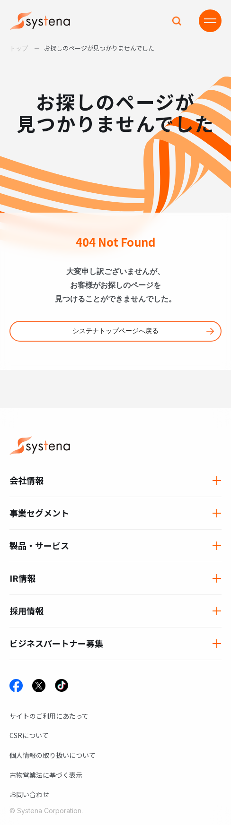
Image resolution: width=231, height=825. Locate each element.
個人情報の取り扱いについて (52, 755)
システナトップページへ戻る (115, 331)
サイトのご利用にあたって (49, 716)
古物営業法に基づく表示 (45, 775)
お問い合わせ (29, 794)
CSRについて (29, 735)
